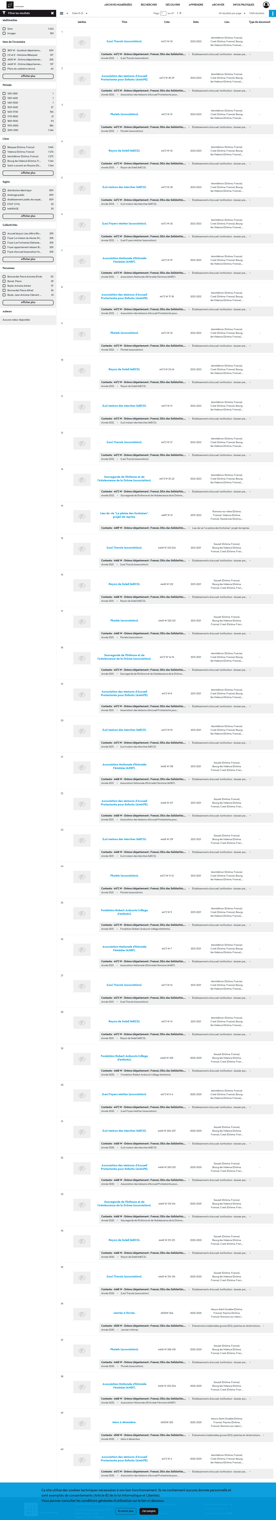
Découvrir (173, 5)
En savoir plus (126, 1511)
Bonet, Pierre (14, 281)
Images (11, 33)
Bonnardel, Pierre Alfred (20, 290)
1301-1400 (12, 98)
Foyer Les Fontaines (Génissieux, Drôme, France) (33, 243)
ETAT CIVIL (13, 204)
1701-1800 (12, 116)
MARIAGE (12, 209)
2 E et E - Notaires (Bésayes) (22, 55)
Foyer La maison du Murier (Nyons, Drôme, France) (34, 238)
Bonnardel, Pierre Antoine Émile (24, 277)
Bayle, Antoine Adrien (19, 286)
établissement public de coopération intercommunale (36, 199)
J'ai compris (149, 1511)
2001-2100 (12, 130)
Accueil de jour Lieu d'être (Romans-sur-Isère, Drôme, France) (40, 233)
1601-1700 (12, 112)
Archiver (218, 5)
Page (156, 13)
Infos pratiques (243, 5)
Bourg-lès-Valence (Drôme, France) (26, 161)
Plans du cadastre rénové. (21, 69)
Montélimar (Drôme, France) (22, 156)
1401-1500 (12, 103)
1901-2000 (12, 125)
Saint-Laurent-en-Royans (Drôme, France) (30, 165)
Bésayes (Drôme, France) (20, 147)
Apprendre (196, 5)
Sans (10, 29)
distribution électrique (19, 190)
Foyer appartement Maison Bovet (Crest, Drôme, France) (38, 247)
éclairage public (15, 195)
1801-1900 (12, 121)
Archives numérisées (118, 5)
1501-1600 (12, 107)
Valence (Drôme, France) (20, 152)
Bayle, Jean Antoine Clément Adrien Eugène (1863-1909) (37, 295)
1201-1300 (12, 93)
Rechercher (149, 5)
